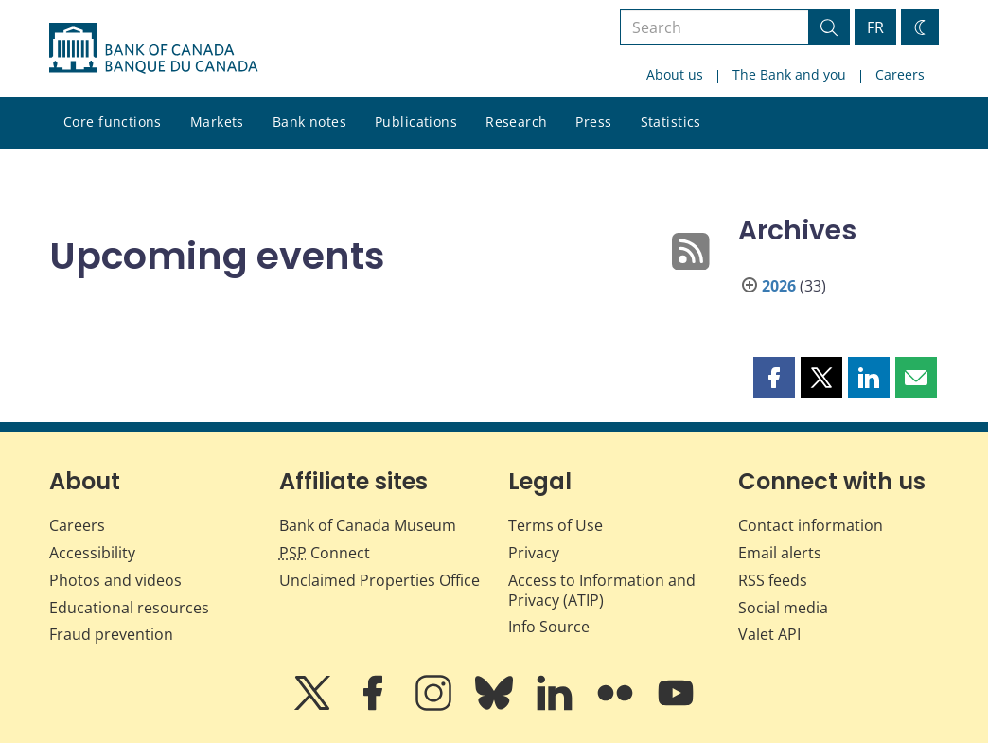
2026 (779, 285)
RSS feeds (772, 580)
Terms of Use (555, 525)
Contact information (810, 525)
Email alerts (779, 552)
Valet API (769, 634)
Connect (324, 552)
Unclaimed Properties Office (379, 580)
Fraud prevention (111, 634)
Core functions (112, 122)
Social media (783, 607)
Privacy (533, 552)
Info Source (549, 626)
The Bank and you (789, 74)
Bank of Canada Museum (367, 525)
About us (674, 74)
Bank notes (309, 122)
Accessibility (92, 552)
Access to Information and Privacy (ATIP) (602, 590)
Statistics (671, 122)
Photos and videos (115, 580)
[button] (774, 377)
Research (516, 122)
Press (593, 122)
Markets (217, 122)
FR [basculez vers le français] (875, 27)
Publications (416, 122)
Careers (900, 74)
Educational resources (129, 607)
